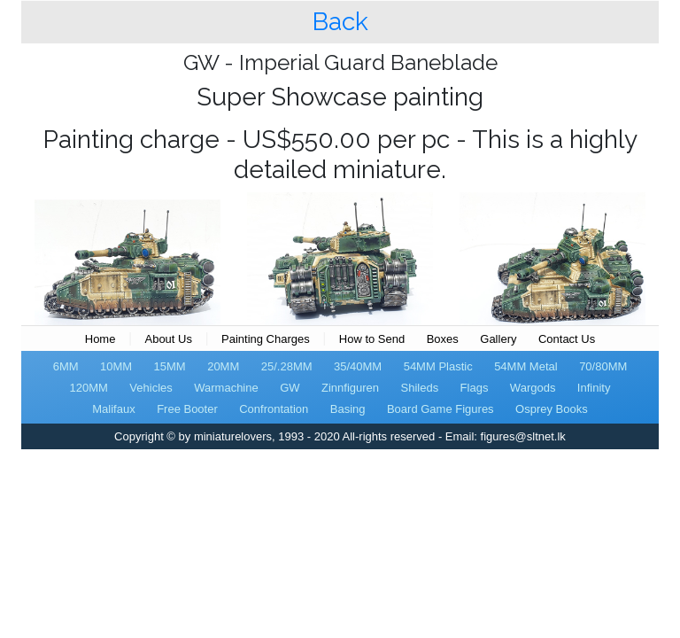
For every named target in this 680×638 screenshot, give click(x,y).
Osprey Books (551, 409)
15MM (170, 366)
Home (100, 339)
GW (289, 387)
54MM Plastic (438, 366)
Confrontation (273, 409)
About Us (167, 339)
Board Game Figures (440, 409)
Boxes (443, 339)
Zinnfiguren (350, 387)
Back (340, 21)
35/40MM (358, 366)
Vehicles (150, 387)
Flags (474, 387)
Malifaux (113, 409)
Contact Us (566, 339)
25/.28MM (287, 366)
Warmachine (226, 387)
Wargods (533, 387)
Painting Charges (265, 339)
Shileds (420, 387)
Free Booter (187, 409)
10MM (116, 366)
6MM (66, 366)
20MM (223, 366)
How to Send (372, 339)
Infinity (594, 387)
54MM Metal (526, 366)
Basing (348, 409)
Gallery (498, 339)
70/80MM (603, 366)
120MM (89, 387)
